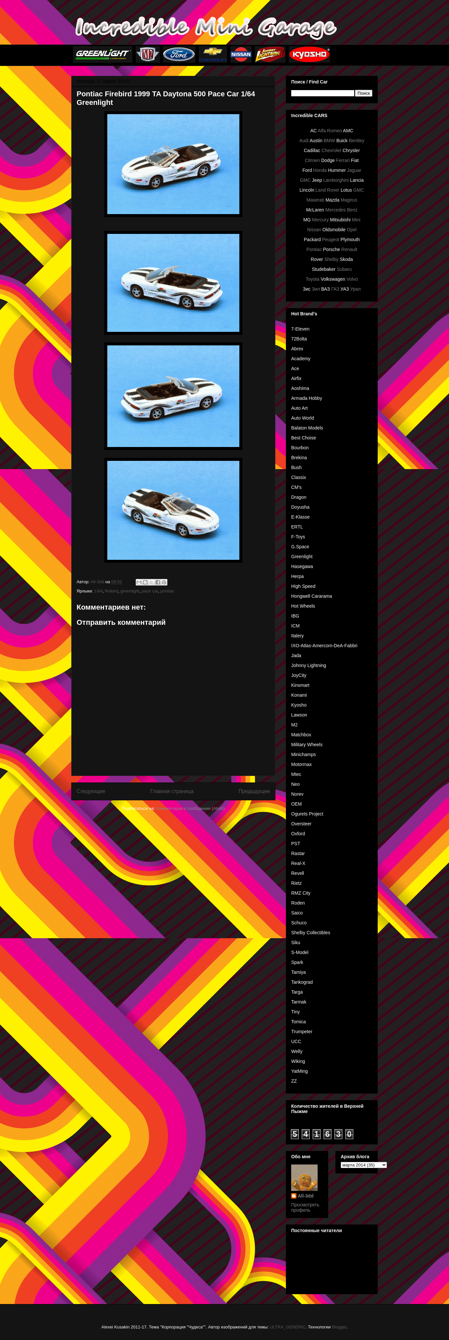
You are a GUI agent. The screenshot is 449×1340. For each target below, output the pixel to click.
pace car (150, 591)
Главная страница (171, 791)
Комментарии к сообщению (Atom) (190, 808)
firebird (111, 591)
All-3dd (305, 1195)
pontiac (167, 591)
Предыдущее (254, 791)
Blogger (339, 1326)
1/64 (98, 591)
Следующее (91, 791)
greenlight (130, 591)
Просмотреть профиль (305, 1207)
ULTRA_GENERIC (287, 1326)
